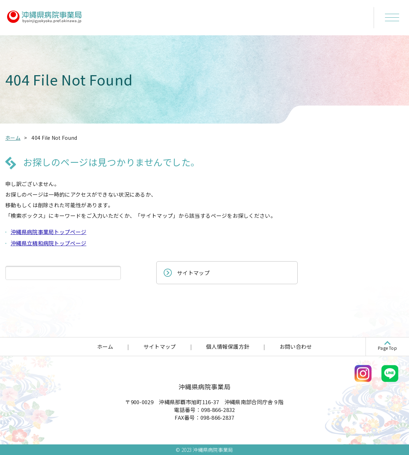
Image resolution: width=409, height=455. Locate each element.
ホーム (105, 346)
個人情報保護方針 (227, 346)
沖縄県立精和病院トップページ (48, 243)
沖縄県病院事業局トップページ (48, 231)
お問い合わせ (296, 346)
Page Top (387, 348)
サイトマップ (193, 272)
